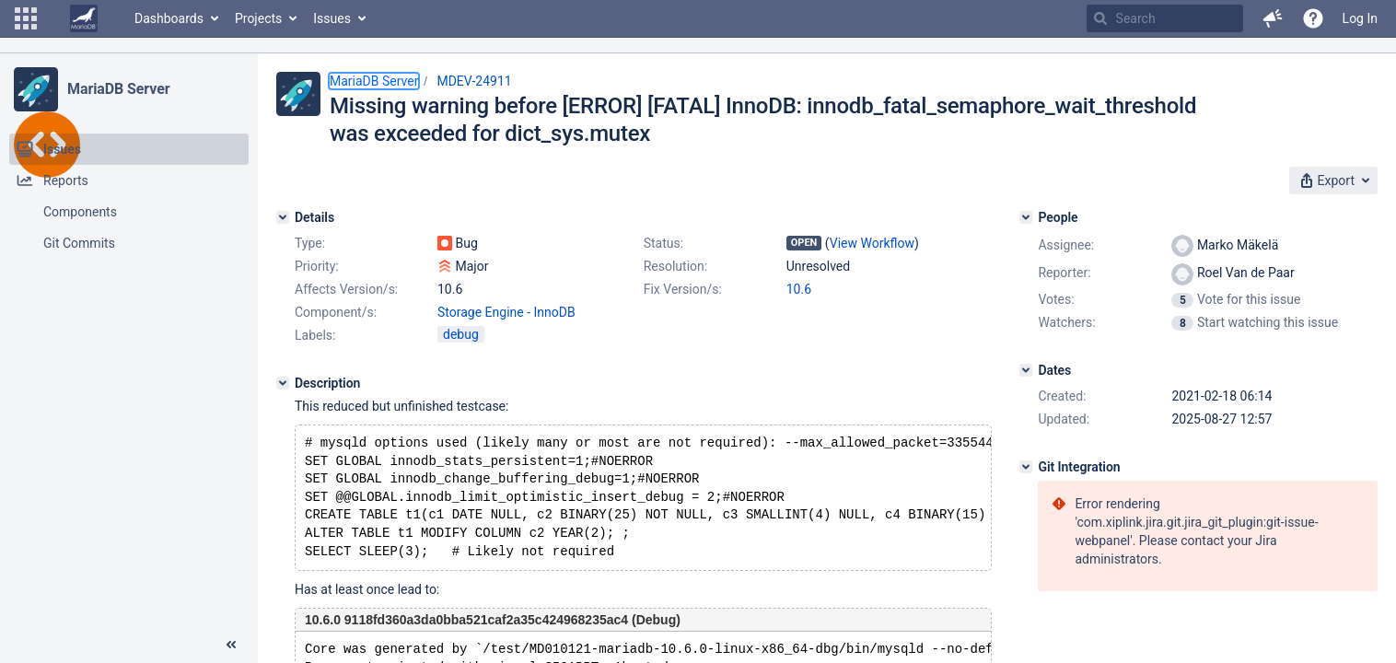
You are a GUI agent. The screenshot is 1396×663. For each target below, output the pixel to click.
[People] (1025, 217)
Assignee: (1066, 245)
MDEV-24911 (473, 81)
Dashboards (169, 18)
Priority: (317, 266)
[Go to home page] (84, 18)
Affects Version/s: (346, 289)
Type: (310, 243)
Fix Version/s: (683, 289)
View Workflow (872, 243)
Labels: (315, 335)
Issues (332, 18)
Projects (258, 18)
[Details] (282, 217)
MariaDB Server (118, 89)
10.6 (798, 289)
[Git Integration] (1025, 466)
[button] (25, 18)
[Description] (282, 383)
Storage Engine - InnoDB (506, 312)
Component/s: (336, 312)
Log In (1360, 18)
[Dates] (1025, 370)
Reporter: (1064, 272)
